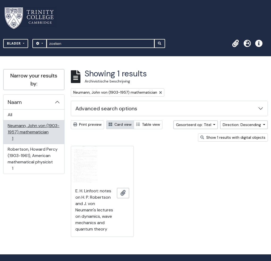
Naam (15, 102)
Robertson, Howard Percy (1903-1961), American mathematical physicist (32, 159)
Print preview (87, 124)
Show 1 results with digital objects (232, 137)
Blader (14, 43)
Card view (120, 124)
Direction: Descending (242, 124)
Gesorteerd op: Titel (194, 124)
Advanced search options (106, 108)
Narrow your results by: (33, 79)
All (10, 115)
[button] (235, 43)
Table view (148, 124)
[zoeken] (100, 43)
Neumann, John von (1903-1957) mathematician (33, 132)
